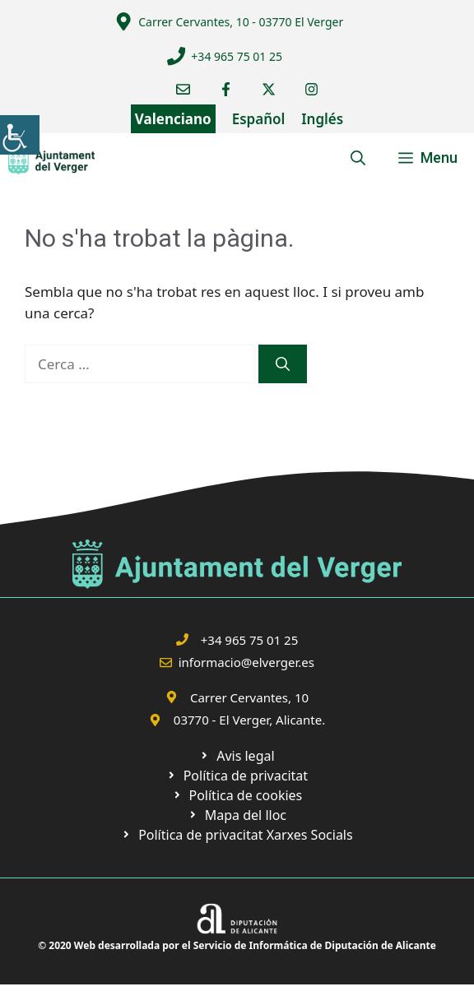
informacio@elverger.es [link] (246, 662)
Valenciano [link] (173, 118)
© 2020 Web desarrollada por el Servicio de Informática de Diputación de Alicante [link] (237, 945)
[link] (20, 135)
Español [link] (259, 118)
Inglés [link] (322, 118)
